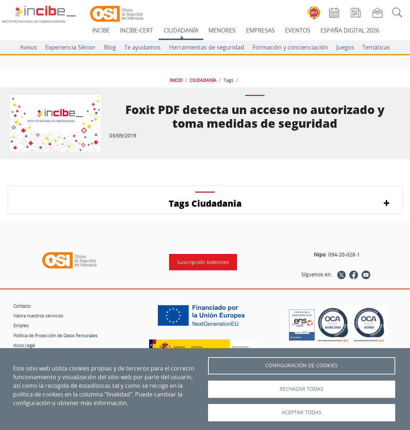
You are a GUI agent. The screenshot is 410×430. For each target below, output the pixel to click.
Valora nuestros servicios (38, 316)
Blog (110, 47)
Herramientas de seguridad (206, 47)
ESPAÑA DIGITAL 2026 (349, 30)
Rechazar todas (301, 389)
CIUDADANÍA (181, 30)
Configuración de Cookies (301, 365)
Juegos (345, 47)
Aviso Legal (24, 345)
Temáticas (376, 47)
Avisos (28, 47)
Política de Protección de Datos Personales (55, 335)
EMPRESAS (260, 30)
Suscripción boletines (203, 262)
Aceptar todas (301, 412)
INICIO (176, 80)
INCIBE (101, 30)
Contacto (22, 306)
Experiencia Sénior (70, 47)
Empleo (21, 325)
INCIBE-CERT (136, 30)
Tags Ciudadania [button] (205, 203)
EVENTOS (297, 30)
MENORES (222, 30)
